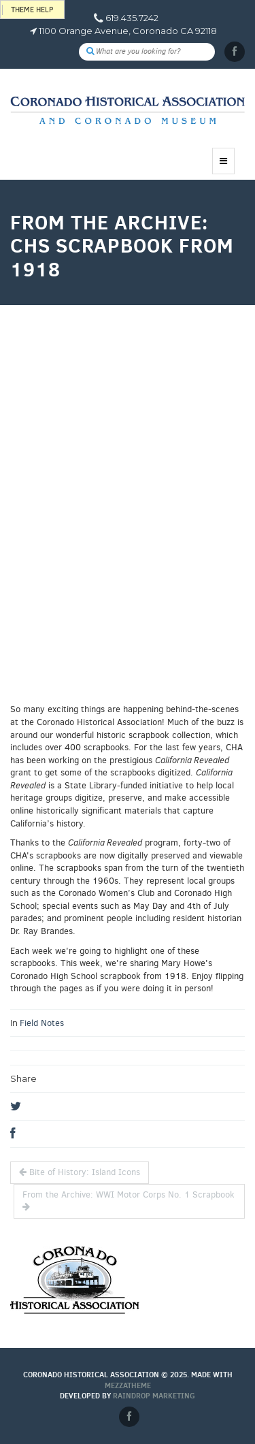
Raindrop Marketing (154, 1395)
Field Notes (42, 1023)
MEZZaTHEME (128, 1385)
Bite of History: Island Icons (79, 1172)
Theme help (32, 10)
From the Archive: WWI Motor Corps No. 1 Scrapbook (128, 1200)
